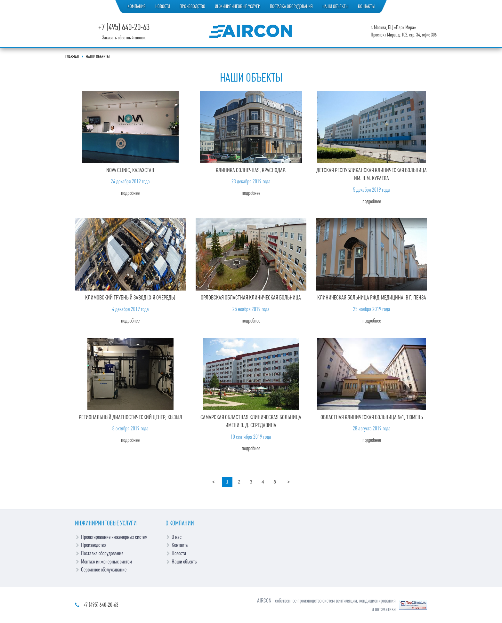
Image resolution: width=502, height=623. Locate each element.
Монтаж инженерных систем (106, 561)
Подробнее (130, 193)
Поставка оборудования (291, 6)
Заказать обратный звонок (124, 38)
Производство (192, 6)
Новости (162, 6)
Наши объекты (335, 6)
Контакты (366, 6)
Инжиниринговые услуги (237, 6)
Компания (136, 6)
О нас (177, 537)
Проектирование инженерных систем (114, 537)
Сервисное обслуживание (103, 569)
